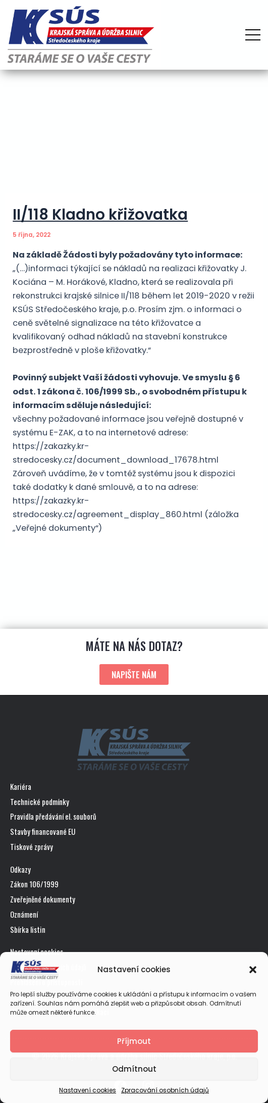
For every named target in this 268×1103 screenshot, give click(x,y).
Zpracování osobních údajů (165, 1090)
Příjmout (134, 1041)
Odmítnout (134, 1069)
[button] (253, 970)
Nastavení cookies (87, 1090)
